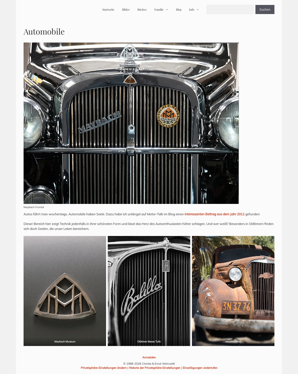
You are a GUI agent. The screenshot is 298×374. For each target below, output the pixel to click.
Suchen (264, 9)
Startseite (108, 9)
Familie (163, 9)
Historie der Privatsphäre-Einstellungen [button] (154, 368)
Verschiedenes (233, 341)
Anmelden (149, 357)
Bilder (126, 9)
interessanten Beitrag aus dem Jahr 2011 (215, 214)
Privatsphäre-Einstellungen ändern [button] (104, 368)
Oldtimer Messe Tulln (149, 341)
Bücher (142, 9)
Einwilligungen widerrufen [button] (200, 368)
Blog (178, 9)
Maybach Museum (64, 341)
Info (196, 9)
